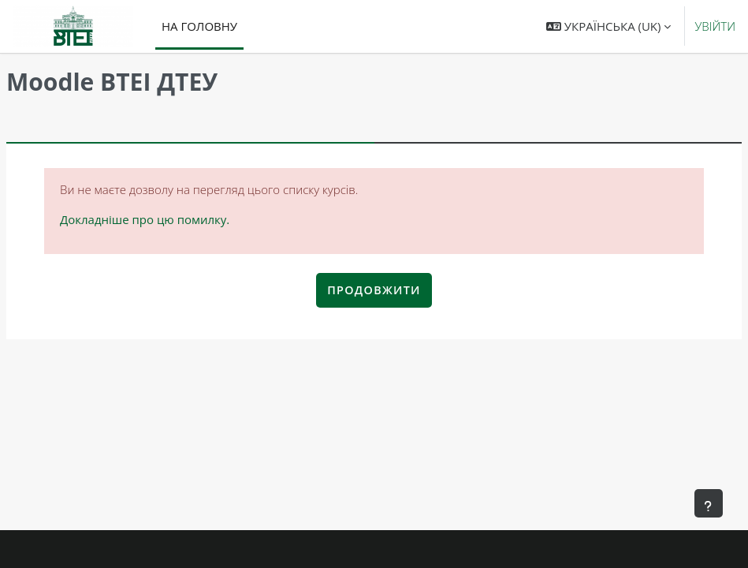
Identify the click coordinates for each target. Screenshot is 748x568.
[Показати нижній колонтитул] (708, 503)
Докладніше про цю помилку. (144, 219)
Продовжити (374, 289)
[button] (608, 26)
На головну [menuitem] (199, 26)
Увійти (714, 26)
